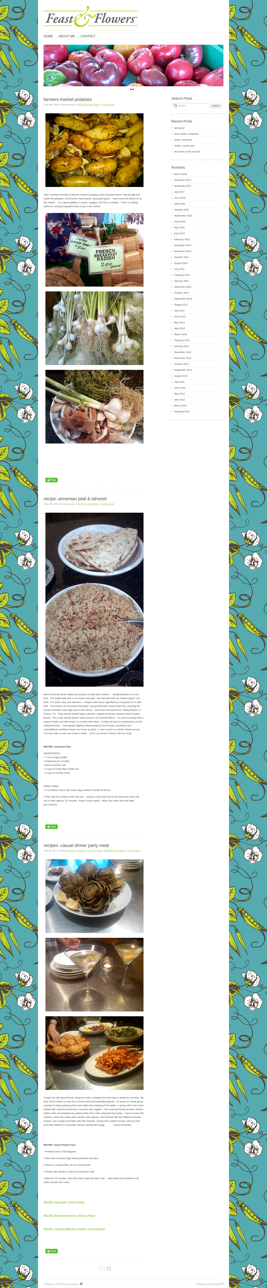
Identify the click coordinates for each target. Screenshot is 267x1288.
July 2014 (179, 269)
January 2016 (181, 209)
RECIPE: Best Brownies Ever (69, 1215)
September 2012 (183, 370)
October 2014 (181, 257)
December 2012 (182, 352)
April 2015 (179, 233)
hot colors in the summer (187, 151)
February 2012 (182, 411)
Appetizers (81, 851)
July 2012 (179, 381)
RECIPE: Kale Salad (64, 1202)
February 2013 (182, 340)
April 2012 (179, 399)
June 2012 (179, 387)
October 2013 (181, 292)
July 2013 (179, 310)
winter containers (183, 139)
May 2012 (179, 393)
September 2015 (183, 215)
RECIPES (82, 105)
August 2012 (181, 375)
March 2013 (180, 334)
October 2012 (181, 364)
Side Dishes (94, 105)
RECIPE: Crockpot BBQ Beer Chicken (74, 1229)
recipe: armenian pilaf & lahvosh (75, 498)
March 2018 (180, 174)
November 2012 (182, 358)
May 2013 (179, 322)
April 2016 (179, 203)
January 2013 (181, 346)
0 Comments (108, 105)
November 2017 (182, 186)
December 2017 (182, 180)
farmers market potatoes (68, 99)
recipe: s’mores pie (184, 145)
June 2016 (179, 197)
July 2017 (179, 191)
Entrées (91, 851)
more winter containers (186, 133)
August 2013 (181, 304)
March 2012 (180, 405)
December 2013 (182, 286)
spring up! (179, 127)
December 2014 (182, 245)
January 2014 (181, 281)
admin (73, 105)
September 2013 (183, 298)
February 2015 (182, 239)
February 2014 (182, 275)
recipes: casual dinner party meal (76, 845)
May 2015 (179, 227)
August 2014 (181, 263)
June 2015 (179, 221)
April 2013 (179, 328)
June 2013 (179, 316)
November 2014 (182, 251)
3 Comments (107, 504)
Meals (99, 851)
